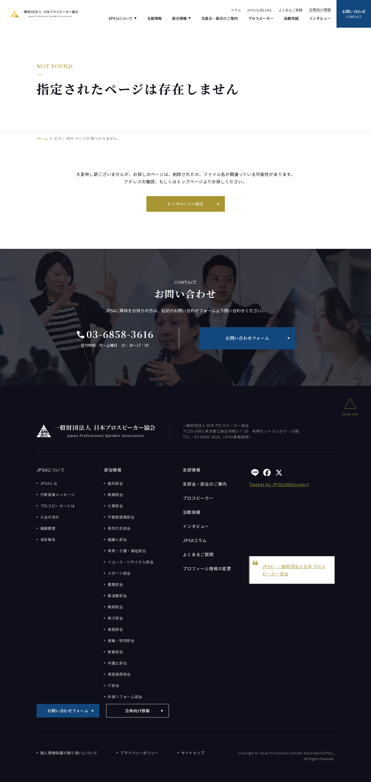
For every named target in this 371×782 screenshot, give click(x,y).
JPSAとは (48, 483)
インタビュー (320, 18)
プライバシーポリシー (139, 752)
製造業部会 (117, 595)
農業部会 (115, 584)
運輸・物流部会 (121, 640)
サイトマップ (192, 752)
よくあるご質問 (290, 10)
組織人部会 (117, 539)
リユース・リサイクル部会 (130, 562)
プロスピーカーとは (57, 505)
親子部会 (115, 618)
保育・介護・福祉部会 (127, 550)
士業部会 (115, 505)
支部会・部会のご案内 (219, 18)
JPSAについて (121, 18)
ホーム (42, 138)
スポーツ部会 (119, 573)
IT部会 (113, 685)
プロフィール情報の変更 (207, 568)
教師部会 (115, 606)
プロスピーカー (260, 18)
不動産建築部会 (121, 517)
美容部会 (115, 629)
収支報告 (48, 539)
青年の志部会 (119, 528)
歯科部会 (115, 483)
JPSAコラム (195, 540)
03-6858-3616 (115, 334)
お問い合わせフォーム (247, 338)
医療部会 (115, 494)
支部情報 (154, 18)
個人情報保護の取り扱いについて (69, 752)
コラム (236, 10)
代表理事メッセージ (57, 494)
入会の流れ (50, 517)
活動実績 (291, 18)
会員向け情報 (320, 10)
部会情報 (179, 18)
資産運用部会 (119, 674)
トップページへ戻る (185, 204)
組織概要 (48, 528)
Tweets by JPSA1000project (279, 484)
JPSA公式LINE (259, 10)
